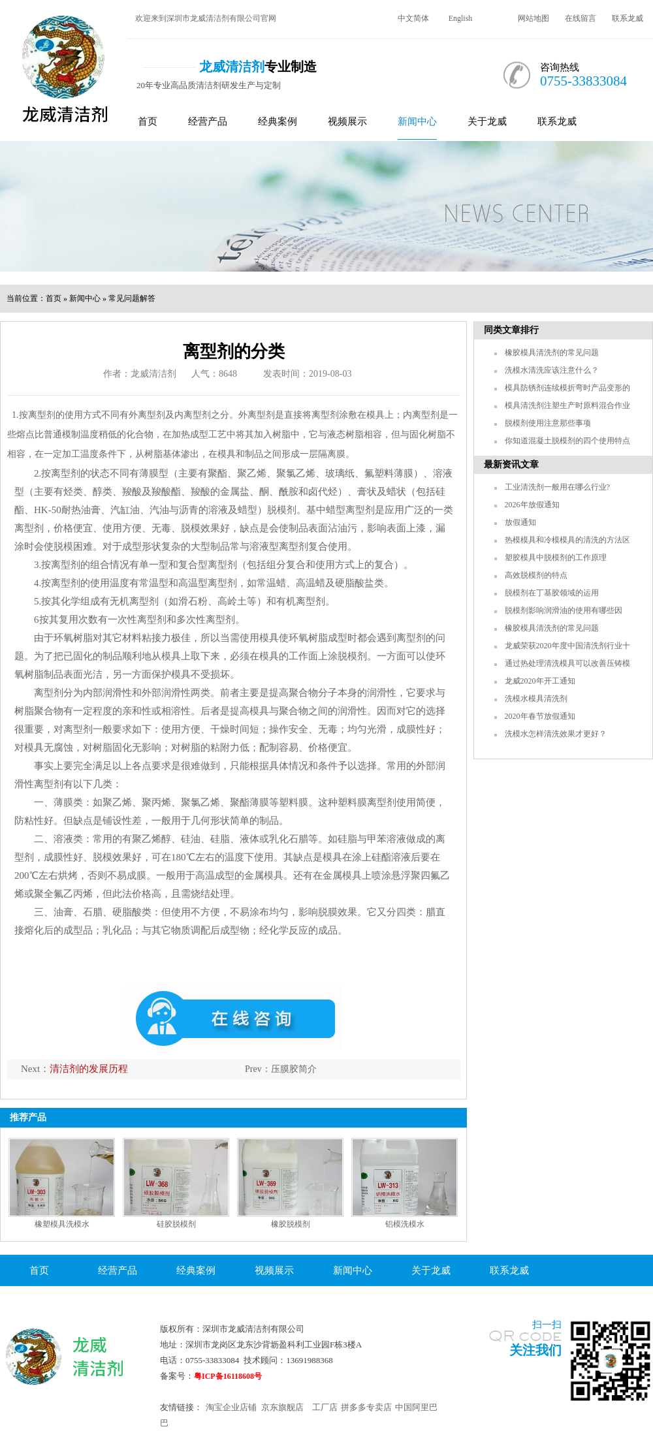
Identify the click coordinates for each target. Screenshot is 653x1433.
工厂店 (325, 1407)
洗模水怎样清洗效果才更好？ (556, 733)
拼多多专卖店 (366, 1407)
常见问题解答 (131, 298)
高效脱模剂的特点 (536, 575)
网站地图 (533, 18)
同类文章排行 (511, 330)
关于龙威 (487, 121)
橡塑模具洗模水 (62, 1224)
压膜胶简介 (294, 1069)
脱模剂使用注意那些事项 (548, 423)
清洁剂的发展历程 (89, 1068)
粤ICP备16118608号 (228, 1376)
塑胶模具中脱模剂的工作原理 (556, 557)
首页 (147, 121)
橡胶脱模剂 (290, 1224)
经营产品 (207, 121)
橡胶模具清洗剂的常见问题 (552, 352)
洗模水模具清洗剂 (536, 698)
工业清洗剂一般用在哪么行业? (557, 487)
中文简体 (413, 18)
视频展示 (347, 121)
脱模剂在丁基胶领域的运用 (552, 592)
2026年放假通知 (532, 504)
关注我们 (535, 1350)
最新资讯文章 (511, 464)
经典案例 (277, 121)
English (461, 18)
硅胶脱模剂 (176, 1224)
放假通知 (520, 522)
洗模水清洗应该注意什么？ (552, 370)
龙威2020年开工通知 (540, 680)
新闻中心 (417, 121)
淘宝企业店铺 (231, 1407)
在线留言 (580, 18)
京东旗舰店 (282, 1407)
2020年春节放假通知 (540, 716)
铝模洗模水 (404, 1224)
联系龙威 (627, 18)
